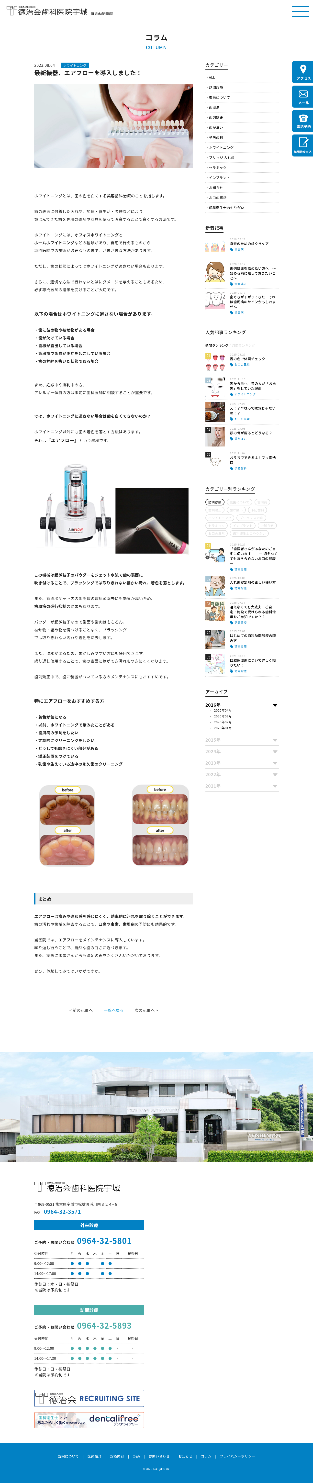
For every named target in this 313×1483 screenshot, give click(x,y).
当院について (68, 1456)
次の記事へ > (146, 1010)
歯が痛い (216, 127)
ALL (212, 77)
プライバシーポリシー (237, 1456)
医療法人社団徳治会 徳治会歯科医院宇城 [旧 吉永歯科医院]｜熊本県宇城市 (47, 11)
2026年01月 (223, 727)
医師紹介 (94, 1456)
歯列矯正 (216, 117)
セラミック (217, 167)
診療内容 (117, 1456)
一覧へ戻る (114, 1010)
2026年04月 (223, 710)
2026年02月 (223, 722)
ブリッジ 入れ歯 (222, 157)
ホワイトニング (221, 147)
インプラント (219, 177)
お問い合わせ (159, 1456)
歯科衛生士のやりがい (226, 207)
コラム (206, 1456)
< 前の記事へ (81, 1010)
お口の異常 (217, 197)
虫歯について (219, 97)
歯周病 (214, 107)
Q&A (136, 1456)
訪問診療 (216, 87)
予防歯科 (216, 137)
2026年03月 (223, 716)
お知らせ (216, 187)
